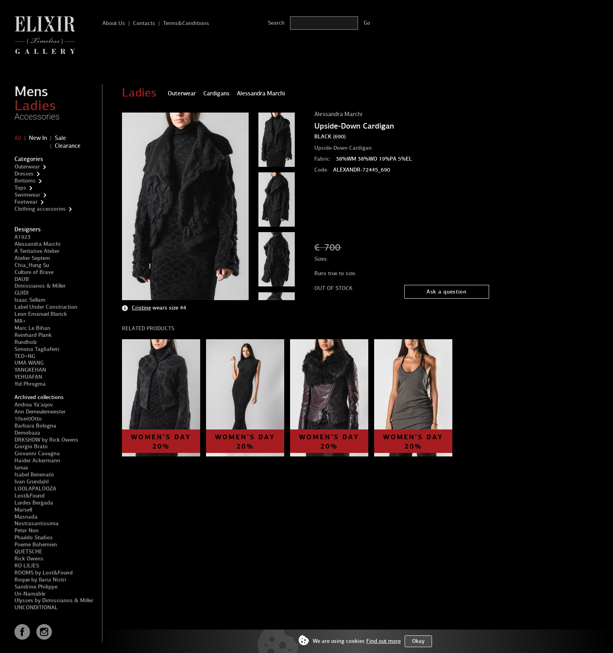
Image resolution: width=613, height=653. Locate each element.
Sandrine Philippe (35, 586)
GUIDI (21, 293)
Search (276, 23)
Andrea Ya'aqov (33, 404)
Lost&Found (29, 495)
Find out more (383, 641)
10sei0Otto (28, 418)
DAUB (21, 279)
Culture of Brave (34, 272)
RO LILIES (26, 565)
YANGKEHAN (30, 370)
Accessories (37, 117)
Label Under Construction (45, 307)
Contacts (144, 23)
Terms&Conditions (186, 23)
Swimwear (27, 194)
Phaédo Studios (33, 537)
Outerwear (27, 166)
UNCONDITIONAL (36, 607)
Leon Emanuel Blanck (40, 314)
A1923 (22, 237)
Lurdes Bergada (33, 502)
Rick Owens (28, 558)
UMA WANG (29, 363)
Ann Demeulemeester (40, 411)
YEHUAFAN (28, 377)
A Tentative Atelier (36, 251)
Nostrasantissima (36, 523)
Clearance (68, 145)
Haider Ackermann (37, 460)
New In (38, 137)
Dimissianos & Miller (40, 286)
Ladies (35, 105)
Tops (20, 187)
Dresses (24, 173)
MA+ (20, 321)
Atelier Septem (32, 258)
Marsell (23, 509)
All (17, 137)
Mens (31, 91)
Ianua (21, 467)
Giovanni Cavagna (37, 453)
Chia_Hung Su (31, 265)
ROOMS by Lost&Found (43, 572)
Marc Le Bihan (32, 328)
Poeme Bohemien (35, 544)
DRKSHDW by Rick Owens (46, 440)
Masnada (26, 516)
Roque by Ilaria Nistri (40, 579)
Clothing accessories (40, 209)
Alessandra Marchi (37, 244)
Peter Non (26, 530)
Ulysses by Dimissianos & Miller (53, 600)
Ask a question (447, 291)
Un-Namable (29, 593)
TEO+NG (24, 356)
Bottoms (25, 180)
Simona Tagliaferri (36, 349)
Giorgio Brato (31, 446)
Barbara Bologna (35, 425)
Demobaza (27, 432)
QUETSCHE (28, 551)
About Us (113, 23)
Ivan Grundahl (31, 481)
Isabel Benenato (34, 474)
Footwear (26, 202)
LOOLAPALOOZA (35, 488)
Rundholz (25, 342)
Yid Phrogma (30, 384)
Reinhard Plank (33, 335)
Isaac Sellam (29, 300)
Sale (60, 137)
